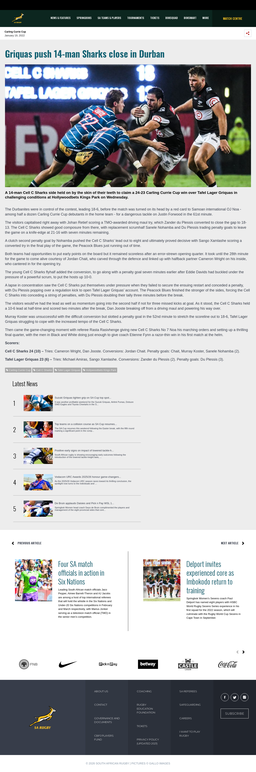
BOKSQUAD (171, 18)
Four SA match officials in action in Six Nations (81, 572)
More (205, 18)
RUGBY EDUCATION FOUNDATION (146, 708)
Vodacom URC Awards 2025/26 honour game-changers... (88, 476)
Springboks (84, 18)
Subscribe (234, 713)
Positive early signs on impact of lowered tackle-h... (84, 450)
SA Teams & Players (109, 18)
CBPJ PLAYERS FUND (104, 737)
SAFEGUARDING (190, 704)
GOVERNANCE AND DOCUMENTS (107, 720)
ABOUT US (101, 691)
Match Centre (232, 18)
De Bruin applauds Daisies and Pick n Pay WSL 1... (84, 503)
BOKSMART (190, 18)
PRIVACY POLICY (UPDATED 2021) (148, 741)
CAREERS (185, 718)
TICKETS (154, 18)
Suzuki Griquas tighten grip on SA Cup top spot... (83, 397)
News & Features (61, 18)
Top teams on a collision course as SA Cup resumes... (86, 424)
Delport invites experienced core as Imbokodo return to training (210, 577)
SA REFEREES (188, 691)
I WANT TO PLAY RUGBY (189, 733)
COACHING (144, 691)
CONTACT (100, 704)
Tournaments (135, 18)
